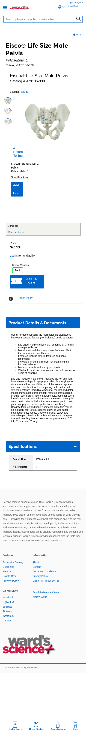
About (35, 562)
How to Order (10, 576)
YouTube (7, 606)
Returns (7, 571)
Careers (7, 620)
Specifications (19, 177)
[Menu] (5, 8)
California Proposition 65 (46, 580)
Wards (24, 91)
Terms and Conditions (44, 571)
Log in (14, 255)
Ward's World (39, 597)
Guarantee (8, 566)
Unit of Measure (21, 265)
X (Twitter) (8, 602)
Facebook (8, 597)
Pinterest (7, 611)
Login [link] (70, 2)
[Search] (40, 19)
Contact (36, 566)
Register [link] (79, 2)
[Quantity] (16, 281)
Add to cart (16, 189)
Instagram (8, 616)
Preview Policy (11, 580)
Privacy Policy (40, 576)
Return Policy (25, 297)
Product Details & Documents (42, 322)
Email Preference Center (46, 592)
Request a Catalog (13, 562)
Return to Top (18, 152)
